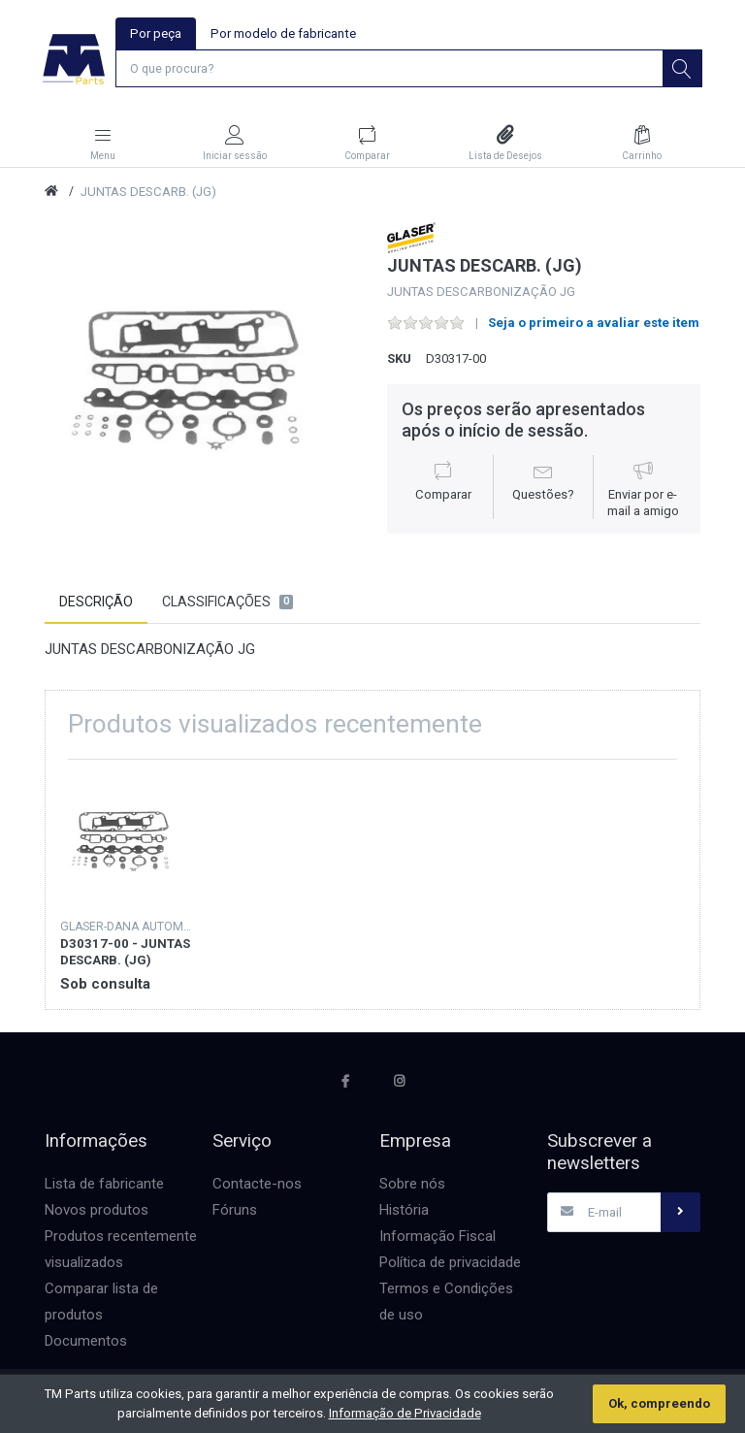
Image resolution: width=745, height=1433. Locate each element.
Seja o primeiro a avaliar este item (593, 324)
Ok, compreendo (659, 1403)
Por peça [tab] (155, 33)
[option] (201, 380)
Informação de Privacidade (405, 1413)
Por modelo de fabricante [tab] (283, 33)
